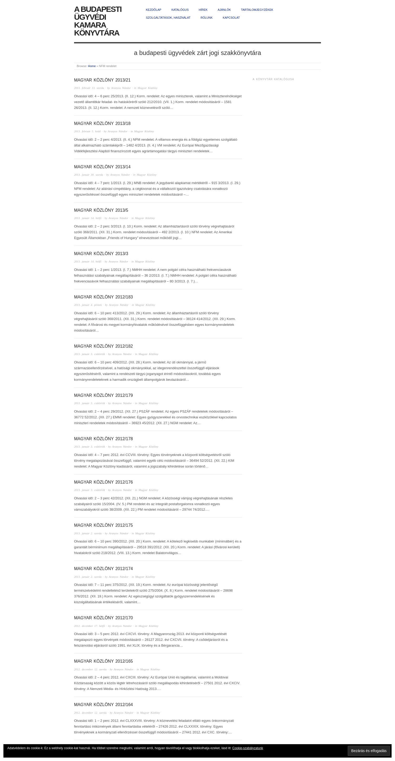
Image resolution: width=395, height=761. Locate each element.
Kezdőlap (154, 9)
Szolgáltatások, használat (168, 17)
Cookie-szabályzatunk (247, 748)
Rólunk (207, 17)
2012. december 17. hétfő (89, 625)
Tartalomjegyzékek (257, 9)
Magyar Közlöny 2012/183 (103, 297)
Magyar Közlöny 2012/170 (103, 618)
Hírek (203, 9)
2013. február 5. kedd (87, 131)
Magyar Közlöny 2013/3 (101, 253)
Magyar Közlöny (148, 87)
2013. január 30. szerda (88, 174)
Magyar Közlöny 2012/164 (103, 704)
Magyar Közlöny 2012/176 (103, 482)
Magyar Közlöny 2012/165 (103, 661)
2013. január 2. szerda (88, 533)
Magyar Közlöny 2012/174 (103, 568)
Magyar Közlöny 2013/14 (102, 167)
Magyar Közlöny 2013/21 (102, 80)
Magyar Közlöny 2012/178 (103, 439)
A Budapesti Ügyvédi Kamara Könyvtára (97, 21)
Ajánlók (224, 9)
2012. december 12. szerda (90, 669)
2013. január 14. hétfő (87, 218)
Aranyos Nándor (121, 87)
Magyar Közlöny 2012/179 (103, 395)
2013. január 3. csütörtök (89, 354)
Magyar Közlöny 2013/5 (101, 210)
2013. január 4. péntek (88, 304)
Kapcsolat (231, 17)
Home (92, 66)
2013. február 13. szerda (89, 87)
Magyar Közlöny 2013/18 (102, 123)
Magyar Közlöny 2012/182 (103, 346)
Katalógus (180, 9)
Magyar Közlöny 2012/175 (103, 525)
